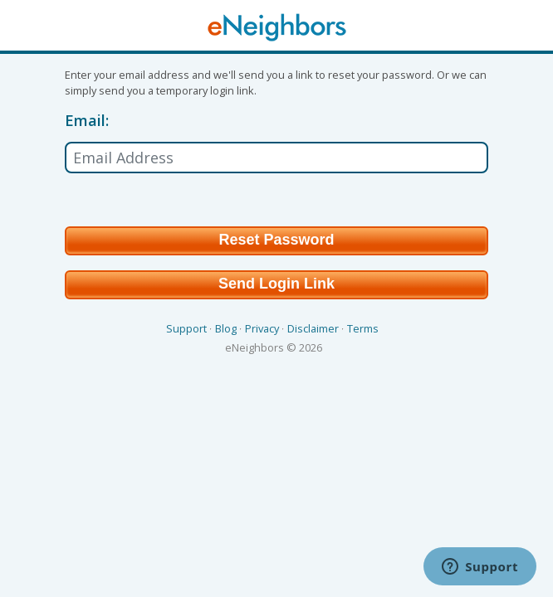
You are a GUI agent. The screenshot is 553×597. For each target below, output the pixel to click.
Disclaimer (313, 328)
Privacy (262, 328)
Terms (363, 328)
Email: (87, 121)
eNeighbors (254, 347)
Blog (226, 328)
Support (186, 328)
